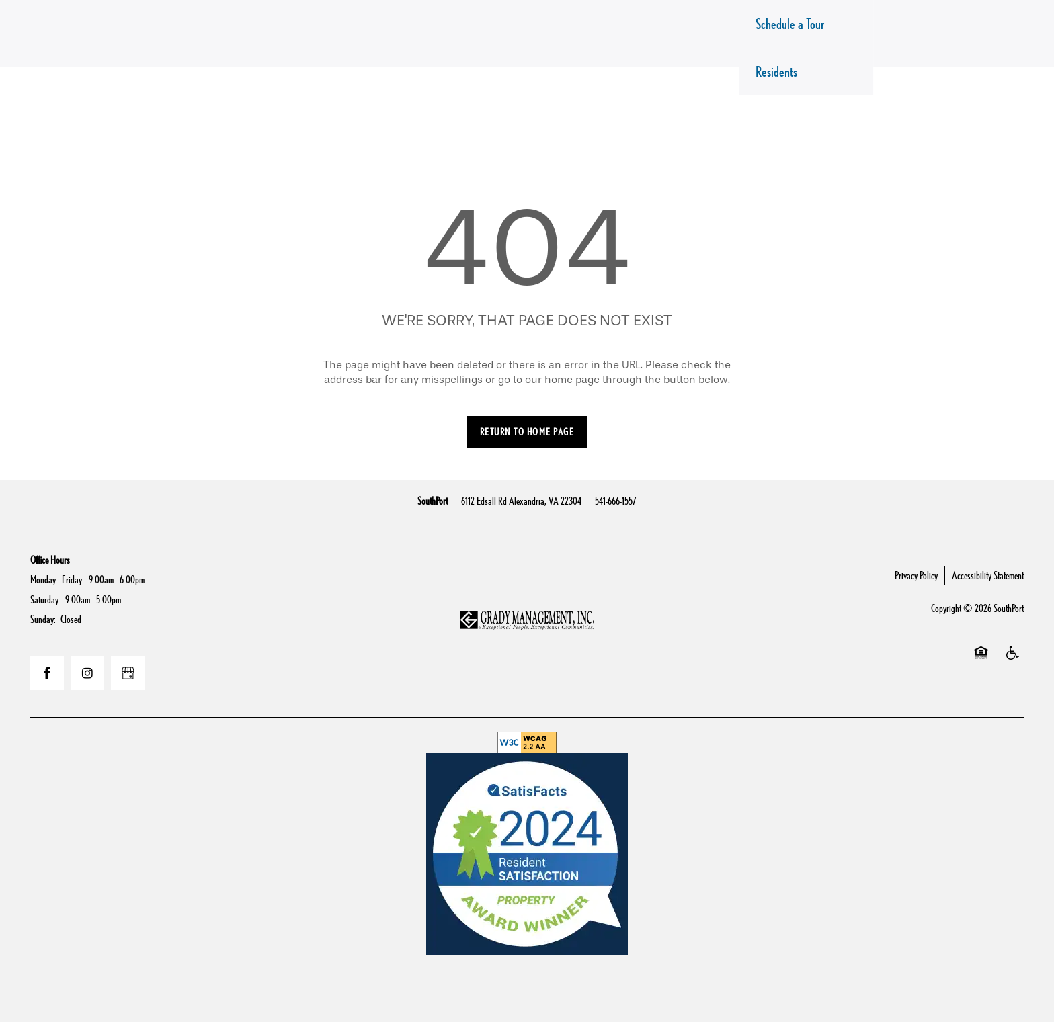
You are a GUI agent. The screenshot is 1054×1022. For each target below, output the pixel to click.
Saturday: (45, 599)
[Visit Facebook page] (47, 673)
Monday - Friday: (57, 579)
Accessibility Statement (988, 575)
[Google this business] (128, 673)
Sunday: (43, 619)
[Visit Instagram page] (87, 673)
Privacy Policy (916, 575)
